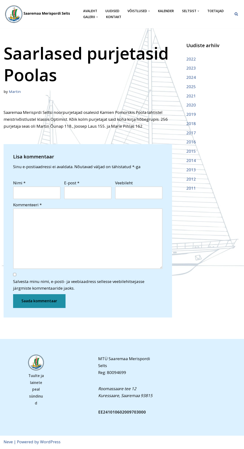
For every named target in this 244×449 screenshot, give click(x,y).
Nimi (19, 183)
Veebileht (124, 183)
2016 (191, 142)
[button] (149, 11)
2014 (191, 160)
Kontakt (113, 17)
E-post (71, 183)
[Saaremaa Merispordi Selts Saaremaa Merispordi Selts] (39, 14)
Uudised (112, 11)
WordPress (50, 442)
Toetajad (215, 11)
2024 (191, 77)
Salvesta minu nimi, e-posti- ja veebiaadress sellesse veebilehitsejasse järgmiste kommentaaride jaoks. (78, 285)
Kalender (166, 11)
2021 (191, 96)
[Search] (236, 14)
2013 (191, 170)
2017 (191, 133)
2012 (191, 179)
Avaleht (90, 11)
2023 (191, 68)
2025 (191, 86)
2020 (191, 105)
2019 (191, 114)
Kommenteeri (27, 205)
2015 (191, 151)
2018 (191, 123)
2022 (191, 59)
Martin (15, 91)
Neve (8, 442)
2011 (191, 188)
